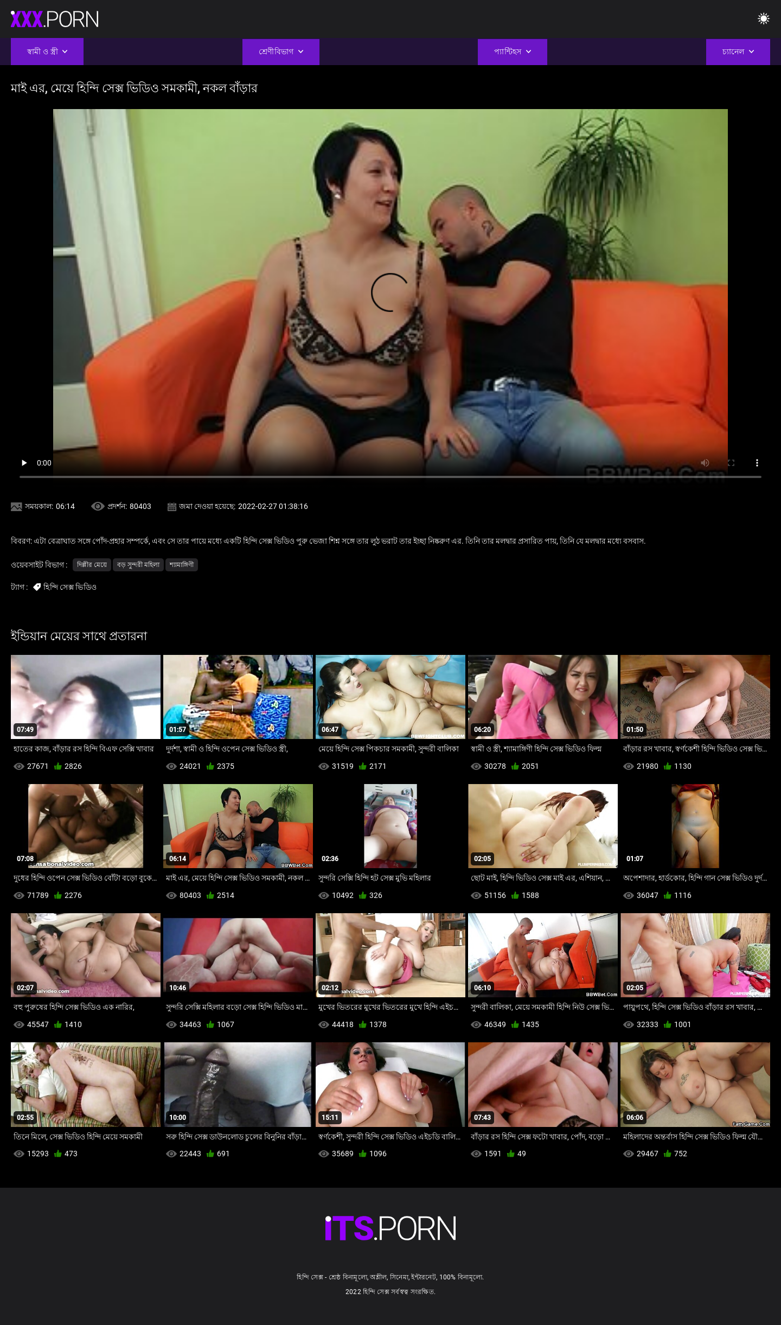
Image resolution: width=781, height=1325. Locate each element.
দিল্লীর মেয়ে (92, 565)
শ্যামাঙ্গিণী (182, 565)
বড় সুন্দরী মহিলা (138, 565)
